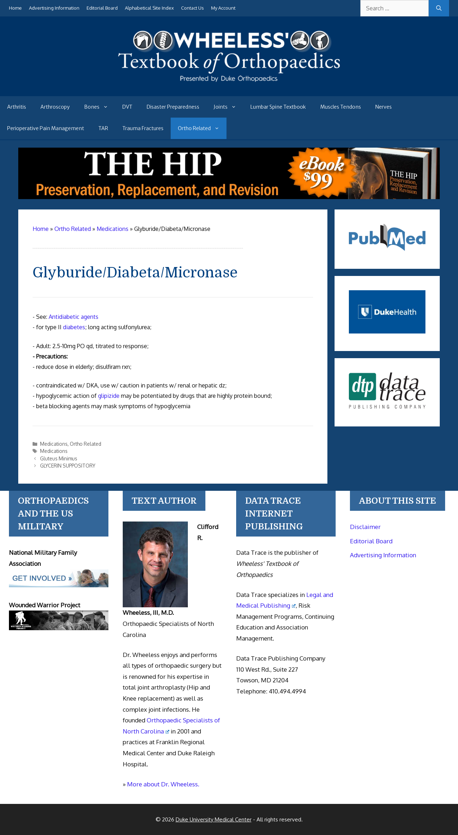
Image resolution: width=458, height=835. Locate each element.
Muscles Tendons (340, 107)
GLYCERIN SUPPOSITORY (67, 466)
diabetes (74, 327)
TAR (103, 128)
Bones (99, 107)
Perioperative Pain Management (45, 128)
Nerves (383, 107)
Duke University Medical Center (214, 819)
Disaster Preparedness (173, 107)
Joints (228, 107)
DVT (127, 107)
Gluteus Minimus (58, 458)
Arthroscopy (55, 107)
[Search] (439, 8)
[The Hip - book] (229, 197)
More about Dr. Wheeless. (163, 784)
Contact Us (192, 8)
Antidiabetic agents (73, 316)
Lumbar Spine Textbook (278, 107)
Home (15, 8)
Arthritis (16, 107)
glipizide (109, 395)
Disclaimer (365, 526)
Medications (54, 444)
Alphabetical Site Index (149, 8)
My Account (223, 8)
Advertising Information (54, 8)
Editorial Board (102, 8)
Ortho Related (202, 128)
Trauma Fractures (143, 128)
